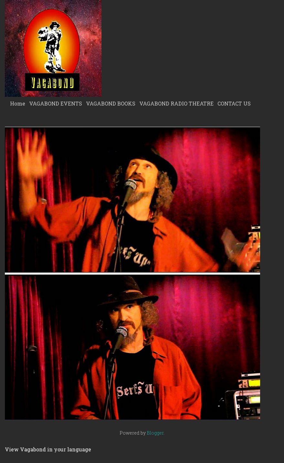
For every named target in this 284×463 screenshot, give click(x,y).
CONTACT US (234, 103)
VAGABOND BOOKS (110, 103)
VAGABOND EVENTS (55, 103)
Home (17, 103)
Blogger (155, 433)
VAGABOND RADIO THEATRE (176, 103)
